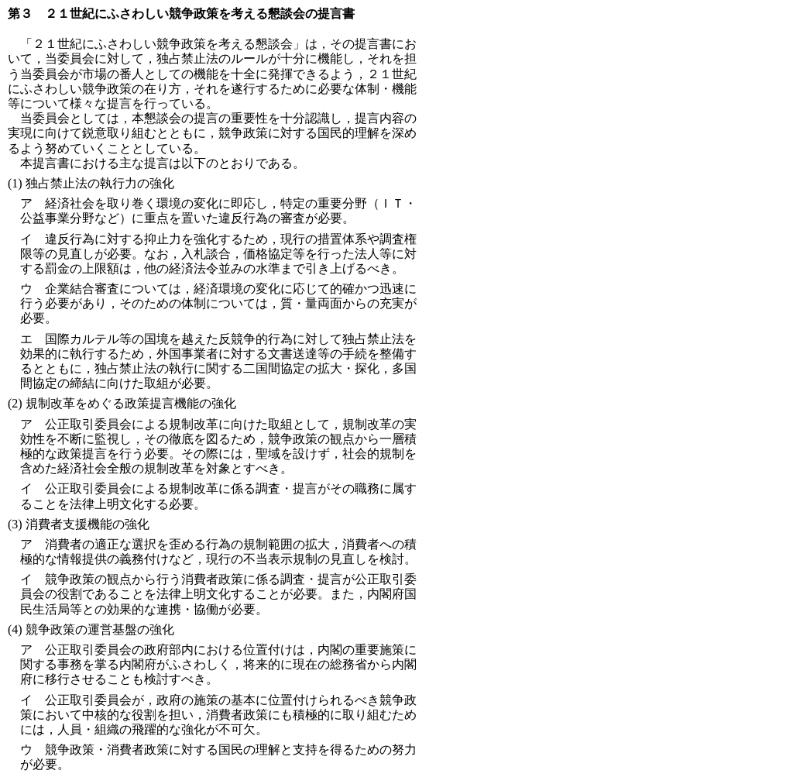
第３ (20, 13)
